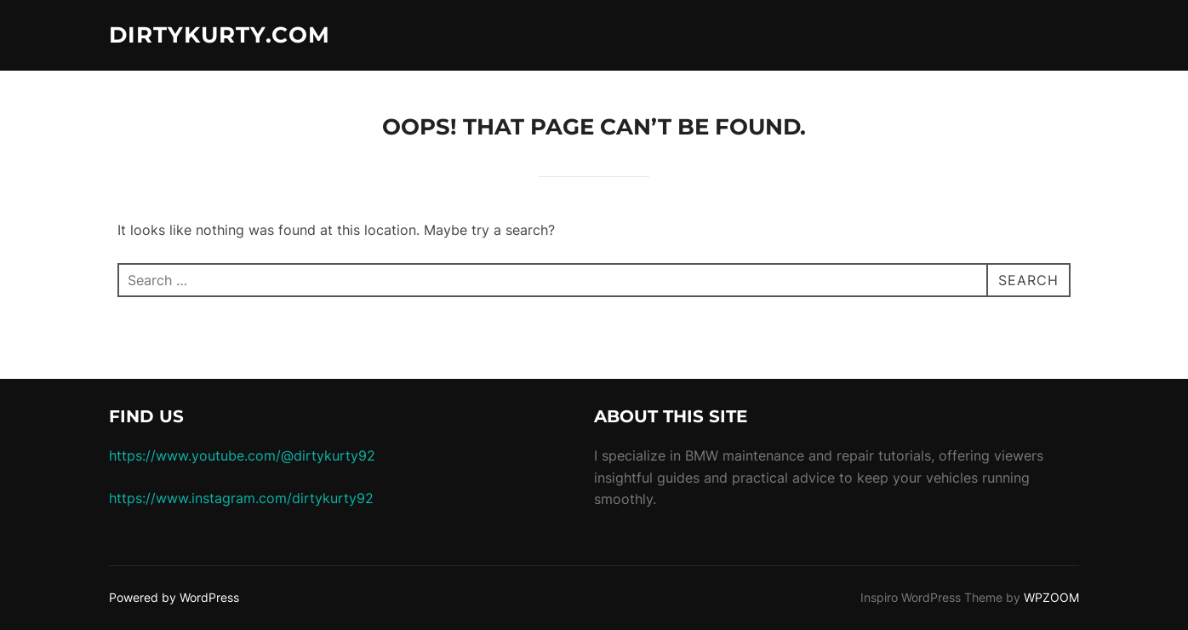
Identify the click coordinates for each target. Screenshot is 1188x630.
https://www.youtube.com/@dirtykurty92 (242, 455)
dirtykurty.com (219, 35)
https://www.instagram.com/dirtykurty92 (241, 498)
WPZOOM (1051, 597)
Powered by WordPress (174, 597)
